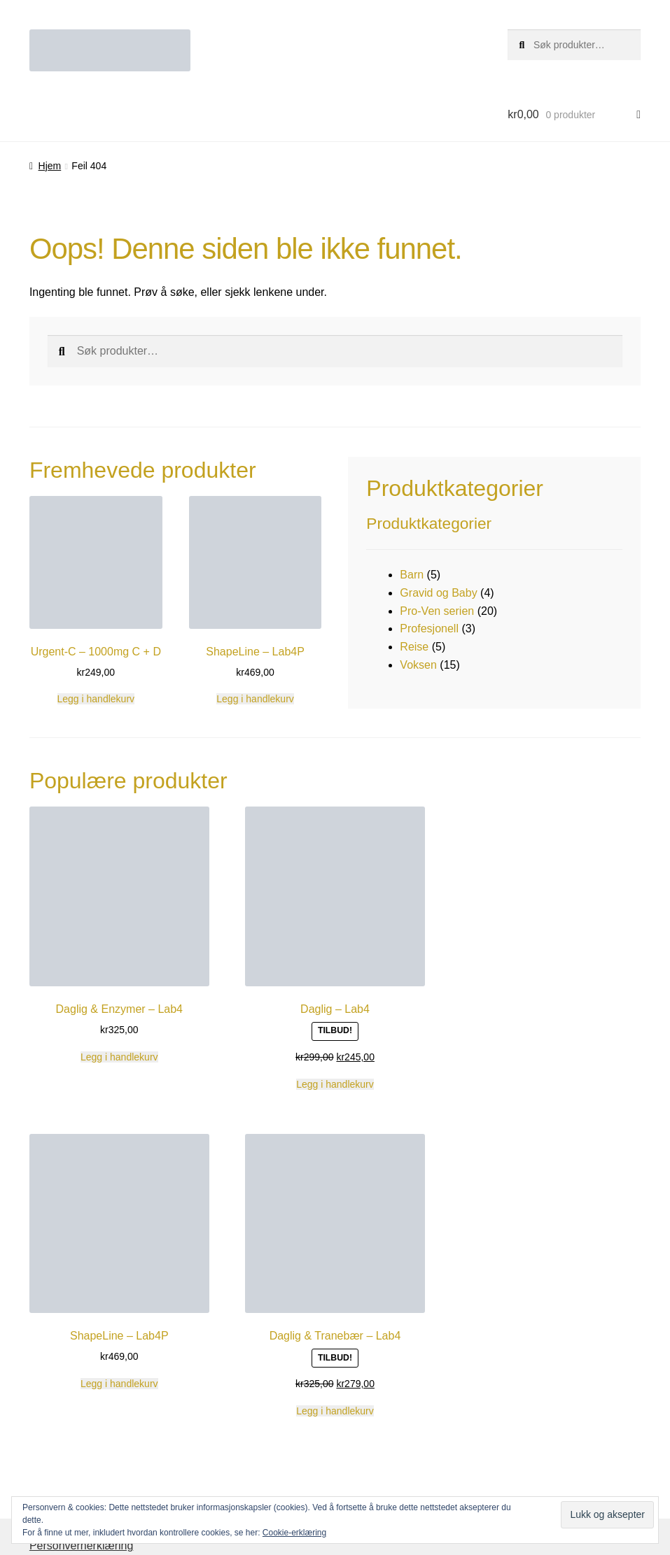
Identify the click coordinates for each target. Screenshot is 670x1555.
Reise (414, 647)
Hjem (50, 165)
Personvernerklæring (81, 1546)
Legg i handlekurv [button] (96, 698)
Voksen (418, 665)
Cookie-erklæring (294, 1533)
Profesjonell (429, 628)
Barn (412, 575)
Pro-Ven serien (437, 611)
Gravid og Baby (438, 593)
